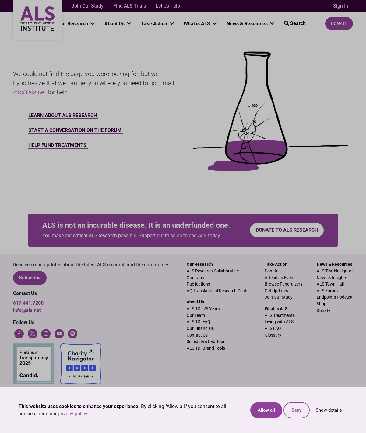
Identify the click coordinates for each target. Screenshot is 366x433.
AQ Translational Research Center (218, 290)
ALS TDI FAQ (198, 321)
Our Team (196, 315)
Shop (321, 304)
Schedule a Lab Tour (206, 341)
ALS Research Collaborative (213, 271)
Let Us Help (168, 6)
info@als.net (29, 92)
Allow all (266, 410)
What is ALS (197, 23)
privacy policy (72, 414)
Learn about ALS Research (63, 115)
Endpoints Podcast (335, 297)
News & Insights (332, 277)
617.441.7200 (28, 303)
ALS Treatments (280, 315)
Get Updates (276, 290)
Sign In (340, 6)
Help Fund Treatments (58, 145)
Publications (198, 284)
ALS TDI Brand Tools (206, 348)
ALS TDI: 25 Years (203, 308)
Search (295, 23)
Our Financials (200, 328)
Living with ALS (279, 321)
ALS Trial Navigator (335, 271)
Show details (329, 410)
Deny (296, 410)
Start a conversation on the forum (75, 130)
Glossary (273, 335)
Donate (339, 23)
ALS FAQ (273, 328)
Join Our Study (88, 6)
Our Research (73, 23)
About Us (115, 23)
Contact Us (197, 335)
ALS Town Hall (330, 284)
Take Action (154, 23)
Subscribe (30, 278)
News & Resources (248, 23)
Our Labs (195, 277)
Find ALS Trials (129, 6)
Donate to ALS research (287, 230)
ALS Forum (327, 290)
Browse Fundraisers (283, 284)
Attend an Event (280, 277)
